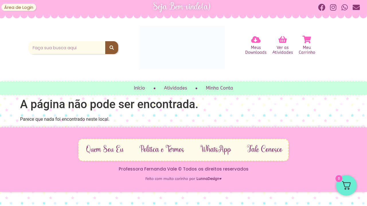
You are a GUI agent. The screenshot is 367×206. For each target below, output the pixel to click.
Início (139, 88)
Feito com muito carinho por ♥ (183, 179)
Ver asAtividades (282, 51)
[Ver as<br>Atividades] (282, 39)
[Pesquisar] (111, 47)
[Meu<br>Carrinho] (306, 39)
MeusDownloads (256, 51)
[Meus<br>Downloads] (255, 39)
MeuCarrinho (307, 51)
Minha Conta (219, 88)
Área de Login (18, 7)
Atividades (175, 88)
